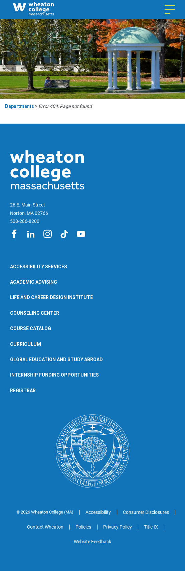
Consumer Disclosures (146, 512)
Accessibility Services (38, 266)
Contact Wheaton (45, 527)
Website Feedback (92, 541)
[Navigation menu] (170, 9)
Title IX (151, 527)
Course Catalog (30, 328)
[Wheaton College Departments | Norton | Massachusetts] (46, 9)
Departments (19, 106)
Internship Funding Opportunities (54, 375)
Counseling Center (34, 313)
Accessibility (98, 512)
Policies (83, 527)
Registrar (23, 390)
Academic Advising (33, 282)
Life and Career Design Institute (51, 297)
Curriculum (25, 344)
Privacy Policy (117, 527)
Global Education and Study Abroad (56, 359)
